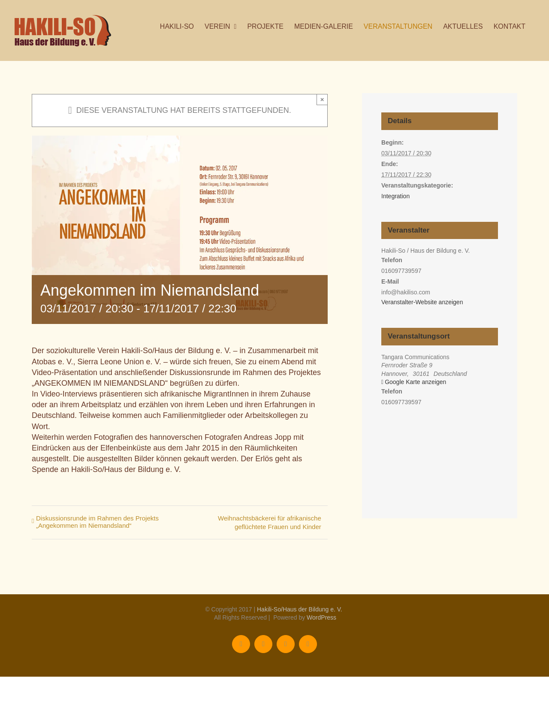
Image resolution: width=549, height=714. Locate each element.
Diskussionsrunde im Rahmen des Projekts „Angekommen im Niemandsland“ (97, 521)
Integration (395, 196)
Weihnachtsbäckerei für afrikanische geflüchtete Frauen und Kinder (269, 522)
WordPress (321, 617)
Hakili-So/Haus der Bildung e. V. (299, 609)
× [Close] (322, 99)
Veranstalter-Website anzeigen (422, 302)
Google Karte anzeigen (415, 381)
